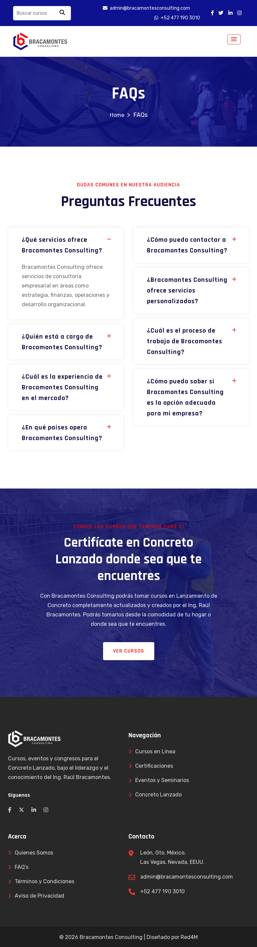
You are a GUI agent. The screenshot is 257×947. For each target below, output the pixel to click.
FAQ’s (21, 867)
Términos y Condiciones (44, 881)
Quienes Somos (34, 852)
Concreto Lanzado (158, 794)
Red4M (189, 937)
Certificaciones (154, 766)
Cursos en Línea (155, 751)
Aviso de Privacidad (39, 896)
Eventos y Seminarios (162, 780)
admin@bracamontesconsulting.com (186, 877)
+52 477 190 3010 (162, 891)
